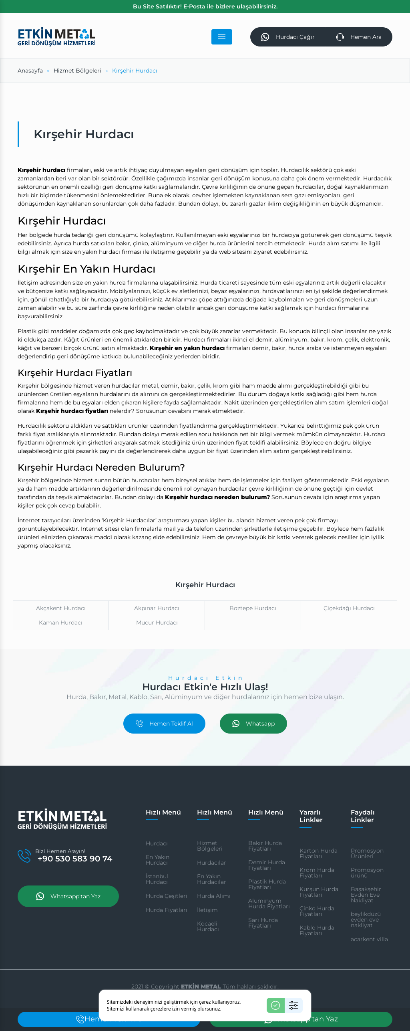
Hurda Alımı (214, 897)
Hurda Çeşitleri (166, 897)
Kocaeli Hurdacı (208, 927)
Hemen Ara (358, 37)
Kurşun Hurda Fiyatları (318, 893)
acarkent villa (369, 940)
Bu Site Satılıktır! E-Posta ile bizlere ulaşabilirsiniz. (205, 6)
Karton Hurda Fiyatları (318, 854)
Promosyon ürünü (367, 873)
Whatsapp (253, 724)
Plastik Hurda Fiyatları (267, 885)
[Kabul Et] (276, 1005)
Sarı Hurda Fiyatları (263, 924)
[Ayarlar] (294, 1005)
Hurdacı (157, 844)
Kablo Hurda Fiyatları (316, 931)
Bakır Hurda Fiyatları (265, 847)
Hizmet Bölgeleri (210, 847)
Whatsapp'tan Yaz (68, 913)
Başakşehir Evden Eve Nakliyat (366, 895)
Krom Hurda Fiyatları (316, 873)
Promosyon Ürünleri (367, 854)
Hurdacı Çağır (286, 37)
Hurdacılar (211, 864)
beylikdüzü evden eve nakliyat (366, 920)
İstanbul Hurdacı (157, 880)
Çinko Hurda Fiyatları (316, 912)
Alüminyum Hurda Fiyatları (269, 904)
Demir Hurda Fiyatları (266, 866)
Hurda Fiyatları (166, 911)
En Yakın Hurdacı (157, 861)
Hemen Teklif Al (164, 724)
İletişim (207, 911)
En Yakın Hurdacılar (211, 880)
